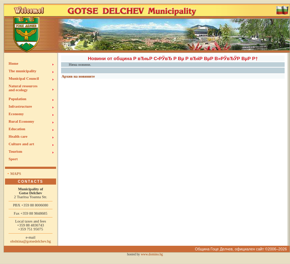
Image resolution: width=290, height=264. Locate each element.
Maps (15, 174)
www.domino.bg (152, 254)
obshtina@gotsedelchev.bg (30, 241)
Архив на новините (78, 76)
